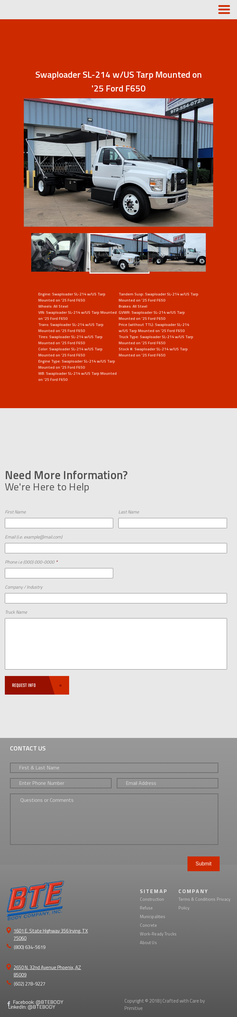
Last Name (128, 511)
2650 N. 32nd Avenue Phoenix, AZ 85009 (47, 971)
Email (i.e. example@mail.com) (33, 536)
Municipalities (153, 916)
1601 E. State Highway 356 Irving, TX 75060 (51, 934)
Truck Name (16, 612)
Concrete (148, 925)
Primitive (133, 1008)
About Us (148, 942)
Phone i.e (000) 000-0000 (31, 561)
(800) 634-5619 (29, 947)
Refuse (146, 908)
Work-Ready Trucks (158, 934)
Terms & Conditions (196, 899)
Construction (152, 899)
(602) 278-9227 (29, 983)
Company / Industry (23, 586)
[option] (118, 252)
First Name (15, 511)
